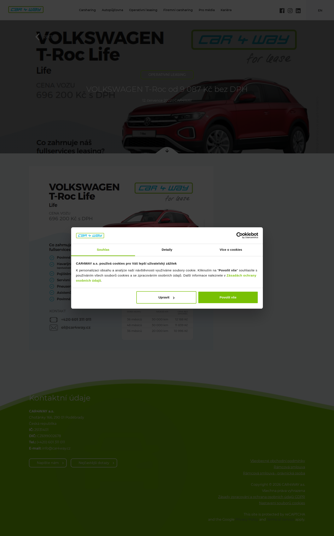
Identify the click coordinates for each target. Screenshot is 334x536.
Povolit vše (228, 297)
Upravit (166, 297)
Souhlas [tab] (103, 249)
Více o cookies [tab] (231, 249)
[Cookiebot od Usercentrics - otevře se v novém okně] (239, 235)
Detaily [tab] (167, 249)
